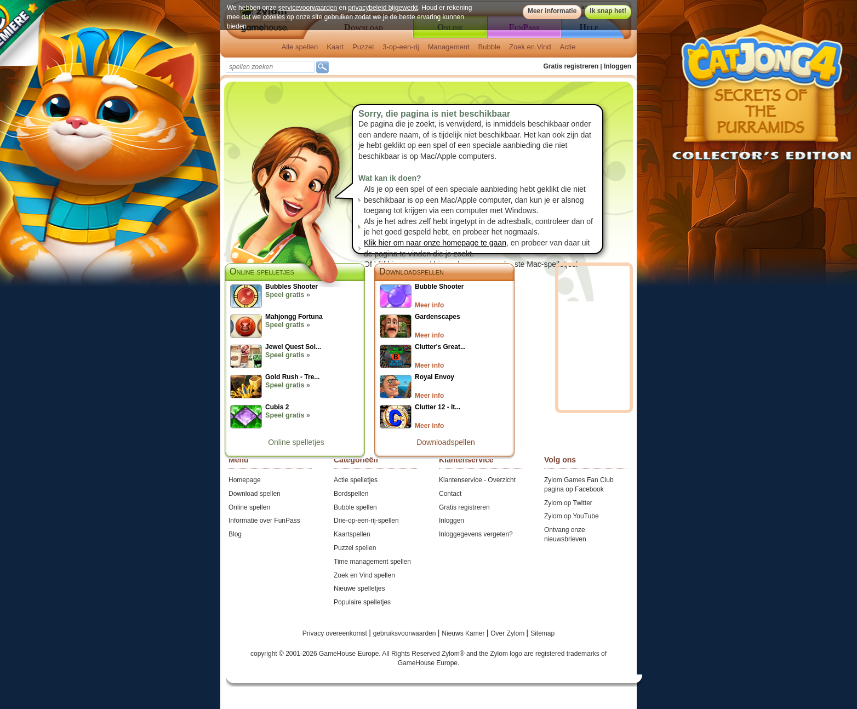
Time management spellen (372, 561)
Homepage (244, 480)
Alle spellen (300, 47)
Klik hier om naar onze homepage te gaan (435, 242)
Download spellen (254, 494)
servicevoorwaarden (307, 8)
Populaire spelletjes (362, 602)
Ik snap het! (608, 11)
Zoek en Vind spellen (364, 575)
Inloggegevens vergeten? (476, 534)
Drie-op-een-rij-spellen (366, 520)
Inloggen (617, 66)
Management (449, 47)
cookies (273, 17)
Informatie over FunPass (264, 520)
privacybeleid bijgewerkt (383, 8)
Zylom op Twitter (568, 503)
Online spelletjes (296, 442)
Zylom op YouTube (571, 516)
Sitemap (542, 633)
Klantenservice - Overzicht (477, 480)
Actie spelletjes (356, 480)
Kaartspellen (352, 534)
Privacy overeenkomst (335, 633)
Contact (450, 494)
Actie (567, 47)
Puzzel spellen (355, 548)
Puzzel (363, 47)
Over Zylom (508, 633)
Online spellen (249, 507)
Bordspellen (351, 494)
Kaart (335, 47)
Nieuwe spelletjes (359, 588)
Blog (235, 534)
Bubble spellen (355, 507)
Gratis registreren (571, 66)
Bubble (489, 47)
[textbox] (270, 67)
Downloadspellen (411, 271)
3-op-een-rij (400, 47)
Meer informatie (552, 11)
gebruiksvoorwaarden (405, 633)
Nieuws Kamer (464, 633)
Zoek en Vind (530, 47)
